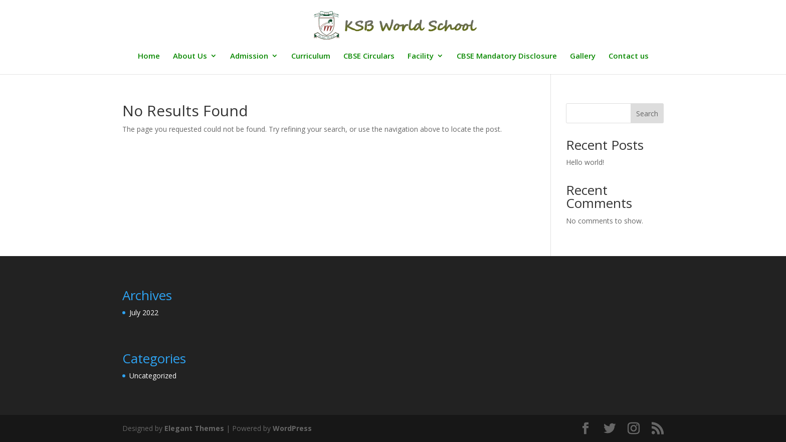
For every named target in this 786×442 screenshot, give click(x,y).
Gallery (583, 56)
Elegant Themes (194, 428)
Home (149, 56)
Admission (249, 56)
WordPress (292, 428)
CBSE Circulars (369, 56)
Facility (421, 56)
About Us (190, 56)
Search (647, 113)
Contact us (629, 56)
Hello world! (585, 162)
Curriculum (310, 56)
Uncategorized (152, 375)
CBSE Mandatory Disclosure (507, 56)
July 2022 (143, 312)
